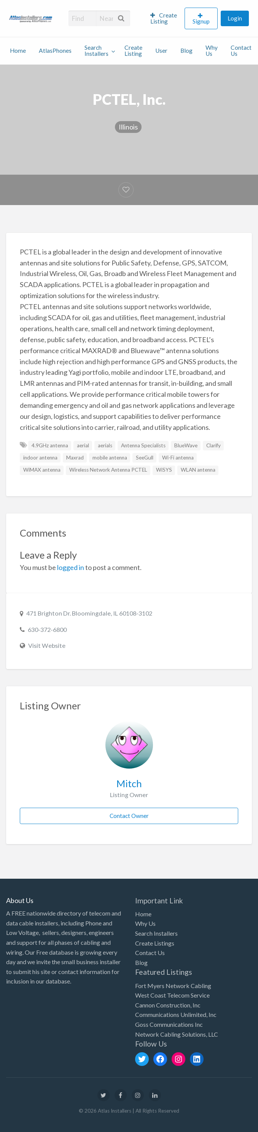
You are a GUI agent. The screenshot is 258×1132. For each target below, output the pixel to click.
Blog (186, 50)
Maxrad (75, 458)
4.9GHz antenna (50, 445)
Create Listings (154, 943)
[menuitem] (164, 19)
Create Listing (163, 18)
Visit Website (46, 645)
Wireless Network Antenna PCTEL (108, 470)
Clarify (213, 445)
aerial (83, 445)
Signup (201, 21)
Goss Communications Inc (169, 1024)
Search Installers (96, 50)
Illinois (128, 127)
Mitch (129, 783)
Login (235, 18)
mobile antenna (109, 458)
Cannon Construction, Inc (168, 1005)
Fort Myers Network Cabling (173, 985)
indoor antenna (40, 458)
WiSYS (164, 470)
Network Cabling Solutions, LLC (176, 1034)
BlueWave (185, 445)
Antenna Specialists (143, 445)
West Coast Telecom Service (172, 995)
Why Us (211, 50)
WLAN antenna (198, 470)
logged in (70, 567)
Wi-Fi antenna (178, 458)
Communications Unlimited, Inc (176, 1014)
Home (18, 50)
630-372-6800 (47, 629)
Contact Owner (129, 815)
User (161, 50)
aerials (105, 445)
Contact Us (241, 50)
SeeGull (144, 458)
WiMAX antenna (42, 470)
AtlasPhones (55, 50)
